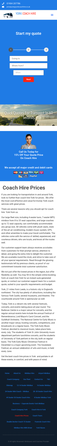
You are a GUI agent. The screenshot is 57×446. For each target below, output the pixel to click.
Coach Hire (26, 13)
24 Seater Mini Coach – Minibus (17, 391)
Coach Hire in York (39, 410)
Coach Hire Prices (22, 416)
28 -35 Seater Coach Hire (42, 391)
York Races (40, 428)
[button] (52, 15)
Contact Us (38, 379)
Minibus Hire (29, 373)
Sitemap (9, 385)
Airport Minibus (44, 373)
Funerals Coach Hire (42, 422)
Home (7, 373)
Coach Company (13, 379)
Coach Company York (19, 410)
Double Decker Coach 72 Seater (19, 422)
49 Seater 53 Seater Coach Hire (18, 397)
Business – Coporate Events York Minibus (28, 404)
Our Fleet (26, 379)
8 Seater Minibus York (42, 397)
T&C (48, 379)
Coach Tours (37, 416)
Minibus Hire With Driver (23, 428)
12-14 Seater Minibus (25, 385)
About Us (17, 373)
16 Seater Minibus (44, 385)
